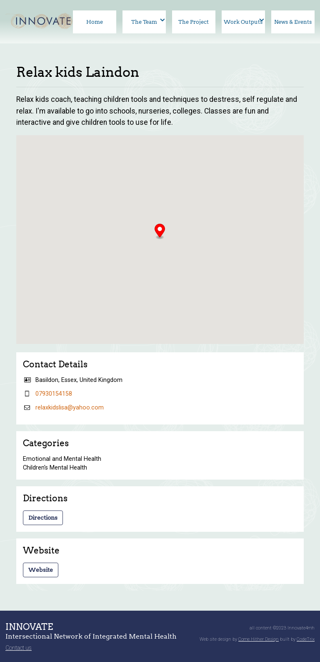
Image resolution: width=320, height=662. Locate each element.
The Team (144, 22)
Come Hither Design (258, 639)
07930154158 (53, 393)
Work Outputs (243, 22)
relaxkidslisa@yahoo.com (69, 407)
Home (94, 22)
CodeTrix (306, 639)
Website (40, 569)
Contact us (18, 647)
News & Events (293, 22)
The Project (193, 22)
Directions (43, 517)
